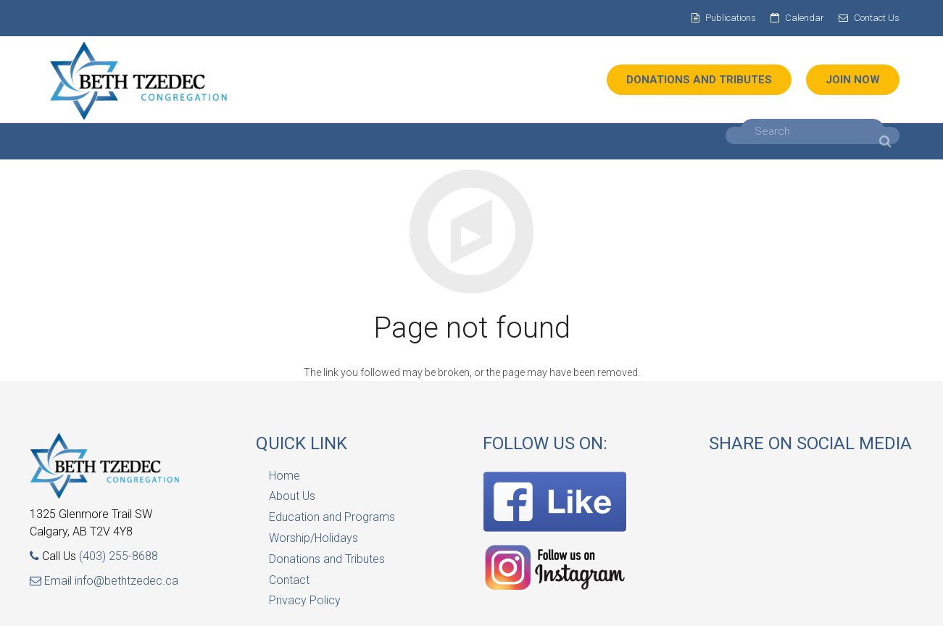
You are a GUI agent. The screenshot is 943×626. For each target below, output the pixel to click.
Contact (289, 580)
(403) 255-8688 (118, 556)
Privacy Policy (305, 600)
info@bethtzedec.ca (126, 581)
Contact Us (877, 17)
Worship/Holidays (313, 538)
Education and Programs (332, 517)
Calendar (804, 17)
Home (284, 476)
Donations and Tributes (327, 559)
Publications (730, 17)
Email (52, 581)
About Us (292, 496)
